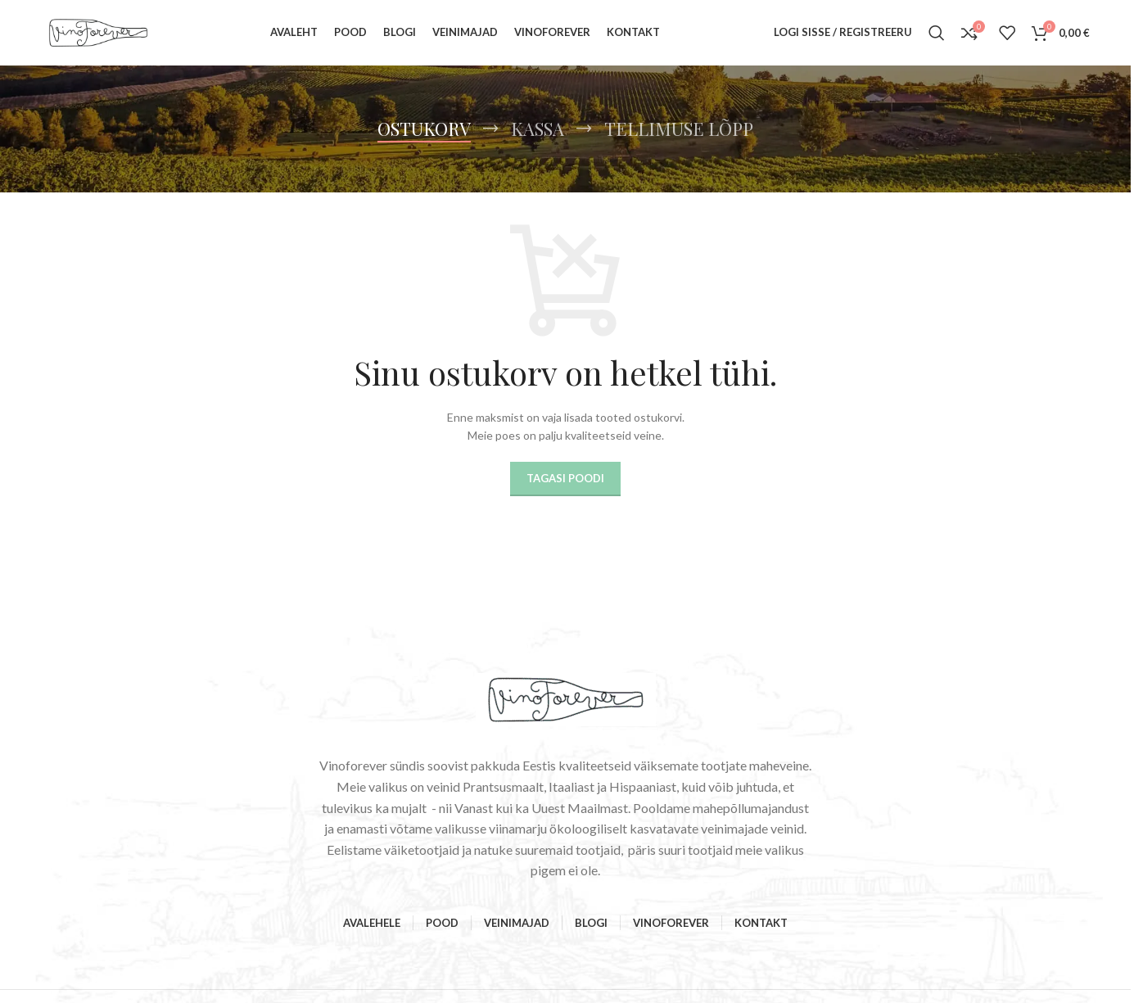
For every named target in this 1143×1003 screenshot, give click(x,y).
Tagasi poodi (565, 478)
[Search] (936, 32)
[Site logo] (98, 31)
